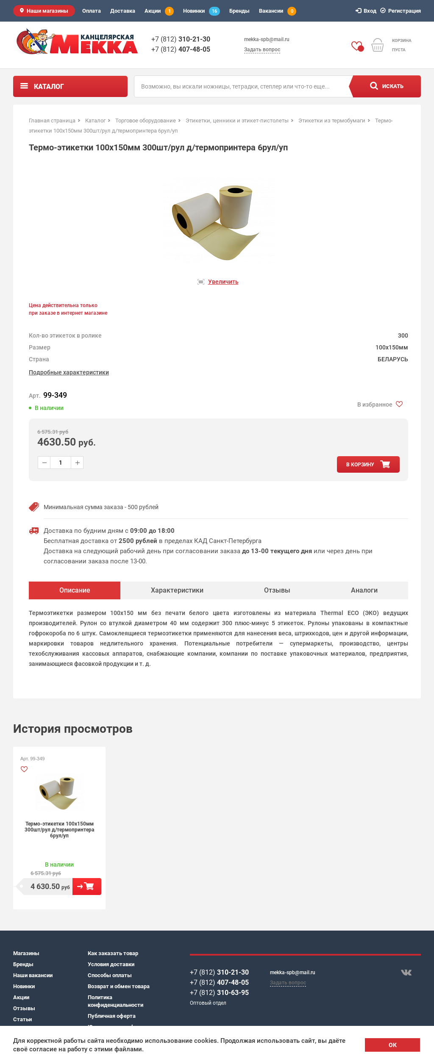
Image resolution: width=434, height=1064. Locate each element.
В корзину (86, 886)
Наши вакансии (33, 975)
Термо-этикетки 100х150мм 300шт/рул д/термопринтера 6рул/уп (59, 830)
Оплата (91, 11)
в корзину (360, 465)
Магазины (26, 953)
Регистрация (402, 11)
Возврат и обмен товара (119, 986)
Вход (367, 11)
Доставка (122, 11)
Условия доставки (111, 964)
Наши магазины (47, 11)
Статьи (22, 1019)
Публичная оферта (112, 1016)
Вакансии (277, 11)
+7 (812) (180, 39)
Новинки (201, 11)
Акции (159, 11)
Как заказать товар (113, 953)
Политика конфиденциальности (115, 1001)
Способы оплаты (110, 975)
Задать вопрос (262, 50)
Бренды (239, 11)
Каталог (49, 87)
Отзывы (24, 1008)
